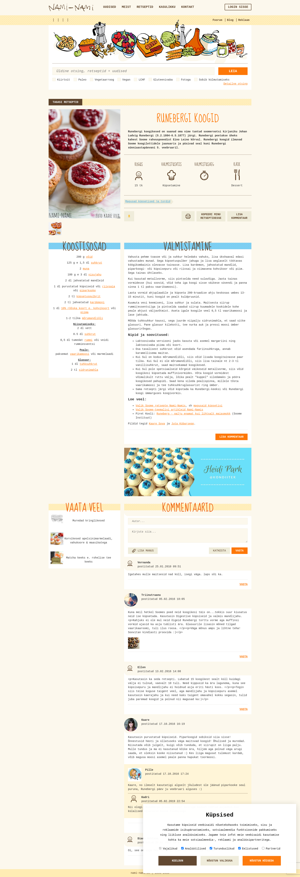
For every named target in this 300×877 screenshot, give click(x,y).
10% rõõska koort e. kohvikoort (85, 308)
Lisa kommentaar (239, 216)
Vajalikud (168, 848)
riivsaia (108, 286)
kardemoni (97, 302)
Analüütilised (193, 848)
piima (84, 312)
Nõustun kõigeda (262, 860)
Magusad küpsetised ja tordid (147, 201)
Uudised (109, 7)
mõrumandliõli (92, 318)
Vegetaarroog (104, 79)
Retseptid (145, 7)
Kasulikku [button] (167, 7)
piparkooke (88, 290)
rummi (89, 340)
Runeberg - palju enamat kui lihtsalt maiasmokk (193, 413)
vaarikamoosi (79, 354)
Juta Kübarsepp (182, 423)
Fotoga (186, 79)
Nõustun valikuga (219, 860)
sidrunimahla (88, 369)
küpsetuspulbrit (88, 296)
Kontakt (187, 7)
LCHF (142, 79)
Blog (230, 20)
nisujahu (95, 274)
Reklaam (243, 20)
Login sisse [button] (238, 7)
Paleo (82, 79)
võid (89, 256)
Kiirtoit (63, 79)
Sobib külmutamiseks (214, 79)
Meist (126, 7)
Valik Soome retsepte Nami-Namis (160, 405)
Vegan (126, 79)
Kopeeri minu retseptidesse (211, 216)
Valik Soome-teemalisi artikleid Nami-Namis (169, 409)
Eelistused (248, 848)
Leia (233, 71)
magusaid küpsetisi (207, 405)
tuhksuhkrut (88, 364)
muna (86, 268)
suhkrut (96, 262)
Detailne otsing (235, 83)
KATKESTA (219, 550)
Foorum (217, 20)
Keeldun (177, 860)
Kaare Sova (157, 423)
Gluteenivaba (163, 79)
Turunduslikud (222, 848)
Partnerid (271, 848)
